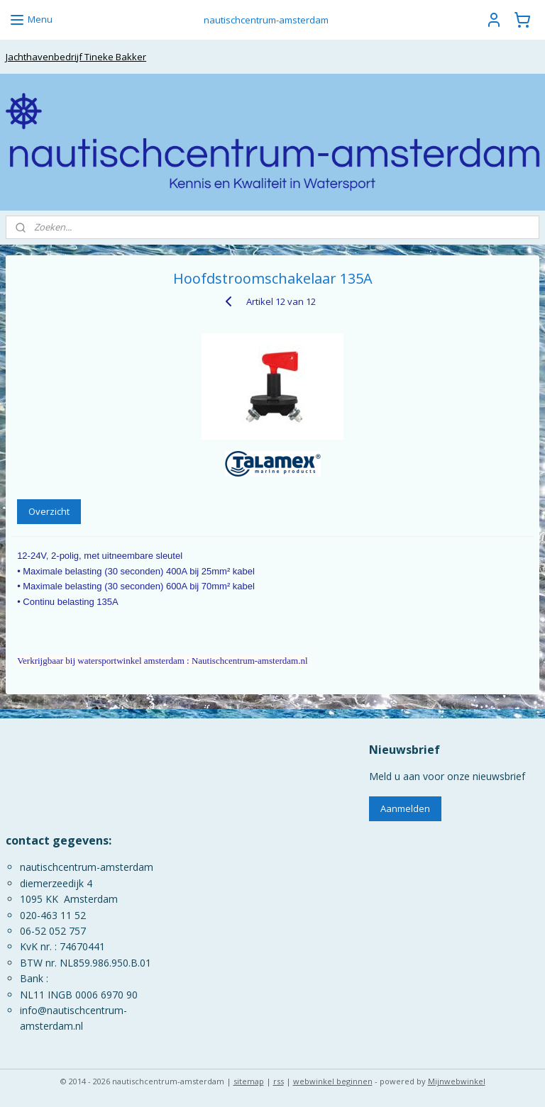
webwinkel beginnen (333, 1081)
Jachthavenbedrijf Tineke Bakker (76, 56)
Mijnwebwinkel (456, 1081)
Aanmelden (405, 808)
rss (278, 1081)
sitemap (248, 1081)
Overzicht (49, 511)
